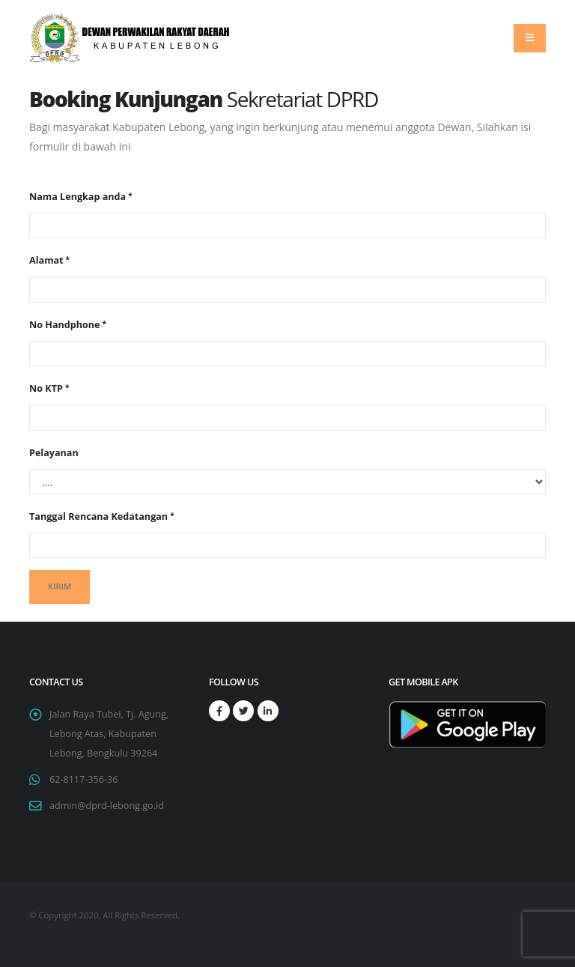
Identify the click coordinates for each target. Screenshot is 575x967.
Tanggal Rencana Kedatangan (98, 516)
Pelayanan (54, 452)
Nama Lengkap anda (77, 196)
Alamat (46, 260)
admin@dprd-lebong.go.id (106, 805)
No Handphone (64, 324)
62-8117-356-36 (83, 779)
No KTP (46, 388)
